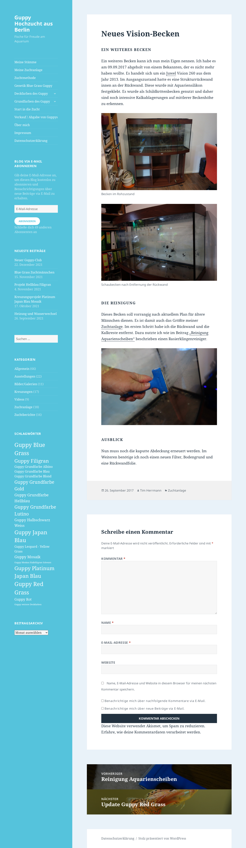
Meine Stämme (25, 62)
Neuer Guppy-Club (28, 260)
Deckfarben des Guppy (31, 93)
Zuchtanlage (23, 407)
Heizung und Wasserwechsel (35, 314)
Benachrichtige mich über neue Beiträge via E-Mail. (144, 708)
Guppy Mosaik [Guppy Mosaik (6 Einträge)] (27, 556)
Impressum (22, 133)
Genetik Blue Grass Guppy (33, 86)
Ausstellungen (24, 376)
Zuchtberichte (24, 415)
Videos (19, 399)
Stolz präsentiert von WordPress (162, 838)
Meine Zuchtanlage (28, 70)
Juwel (171, 73)
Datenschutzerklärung (30, 141)
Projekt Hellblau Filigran (32, 284)
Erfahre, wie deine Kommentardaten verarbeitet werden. (151, 732)
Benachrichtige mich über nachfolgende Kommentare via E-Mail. (155, 701)
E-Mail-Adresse (116, 642)
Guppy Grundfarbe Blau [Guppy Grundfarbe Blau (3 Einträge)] (32, 471)
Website (108, 662)
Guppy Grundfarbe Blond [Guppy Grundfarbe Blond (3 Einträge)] (33, 476)
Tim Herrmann (150, 490)
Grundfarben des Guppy (32, 101)
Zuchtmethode (25, 78)
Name (107, 623)
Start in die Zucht (27, 109)
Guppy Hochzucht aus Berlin (33, 23)
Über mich (22, 125)
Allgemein (21, 369)
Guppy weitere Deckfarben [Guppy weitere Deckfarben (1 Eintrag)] (28, 604)
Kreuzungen (23, 392)
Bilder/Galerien (25, 384)
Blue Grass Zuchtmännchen (34, 272)
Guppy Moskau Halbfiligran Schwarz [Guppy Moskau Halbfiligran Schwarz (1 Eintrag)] (32, 562)
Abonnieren (27, 221)
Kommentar (113, 559)
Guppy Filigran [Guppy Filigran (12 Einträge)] (31, 460)
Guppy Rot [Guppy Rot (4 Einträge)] (23, 599)
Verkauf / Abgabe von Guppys (36, 117)
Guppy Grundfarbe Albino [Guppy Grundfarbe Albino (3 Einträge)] (33, 467)
